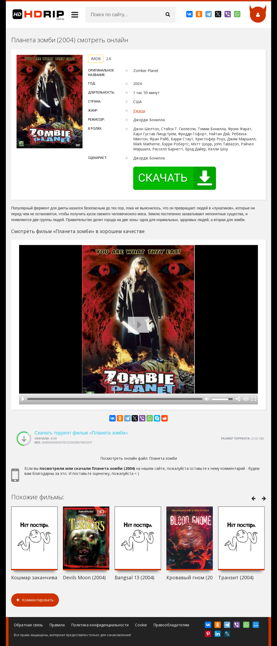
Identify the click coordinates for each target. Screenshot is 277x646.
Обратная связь (28, 624)
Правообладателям (171, 624)
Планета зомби (163, 458)
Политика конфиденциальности (100, 624)
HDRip (35, 14)
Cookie (141, 624)
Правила (57, 624)
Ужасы (139, 110)
